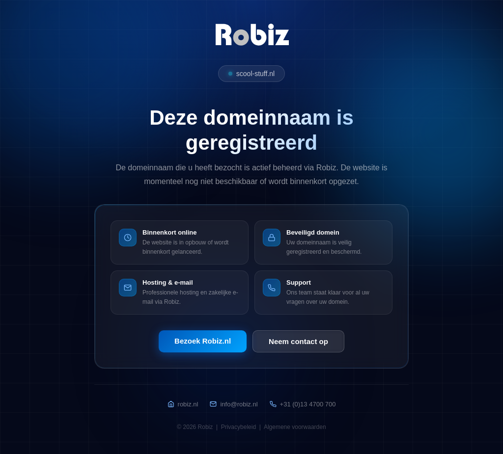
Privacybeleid (238, 427)
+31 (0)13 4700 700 (303, 404)
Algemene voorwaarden (295, 427)
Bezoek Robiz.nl (202, 341)
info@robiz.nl (233, 404)
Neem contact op (298, 341)
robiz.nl (183, 404)
